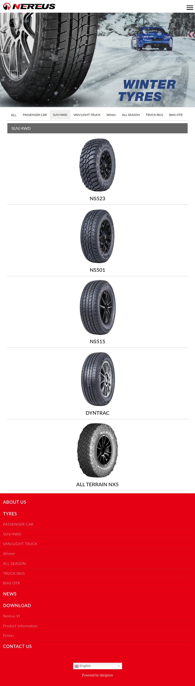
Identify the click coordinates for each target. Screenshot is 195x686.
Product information (20, 626)
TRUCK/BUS (154, 115)
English (83, 666)
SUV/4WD (60, 115)
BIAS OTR (176, 115)
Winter (111, 115)
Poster (8, 635)
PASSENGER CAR (35, 115)
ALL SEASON (131, 115)
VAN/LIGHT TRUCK (86, 115)
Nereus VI (11, 616)
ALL (13, 115)
